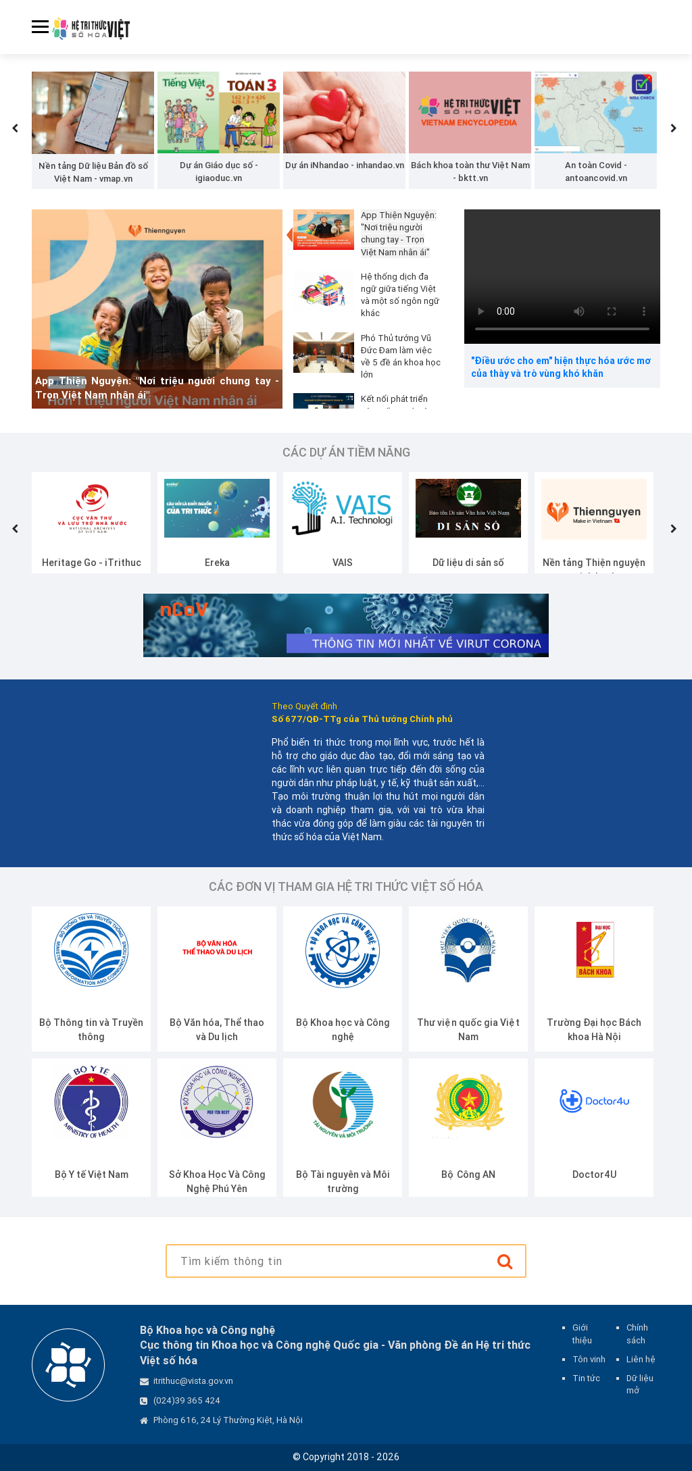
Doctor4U (594, 1174)
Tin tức (586, 1378)
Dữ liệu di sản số (468, 563)
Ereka (217, 563)
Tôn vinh (589, 1359)
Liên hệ (641, 1359)
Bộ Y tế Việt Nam (91, 1174)
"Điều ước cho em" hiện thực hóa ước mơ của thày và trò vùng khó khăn (561, 367)
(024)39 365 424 (186, 1400)
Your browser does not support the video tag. (562, 276)
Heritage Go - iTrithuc (91, 563)
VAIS (342, 563)
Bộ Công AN (468, 1174)
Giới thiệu (582, 1333)
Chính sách (637, 1333)
